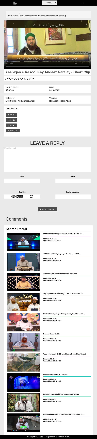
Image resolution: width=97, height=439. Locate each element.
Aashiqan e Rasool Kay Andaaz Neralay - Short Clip (47, 16)
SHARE (12, 131)
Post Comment (47, 209)
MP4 (11, 115)
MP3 (11, 120)
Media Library (24, 16)
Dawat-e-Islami (13, 16)
